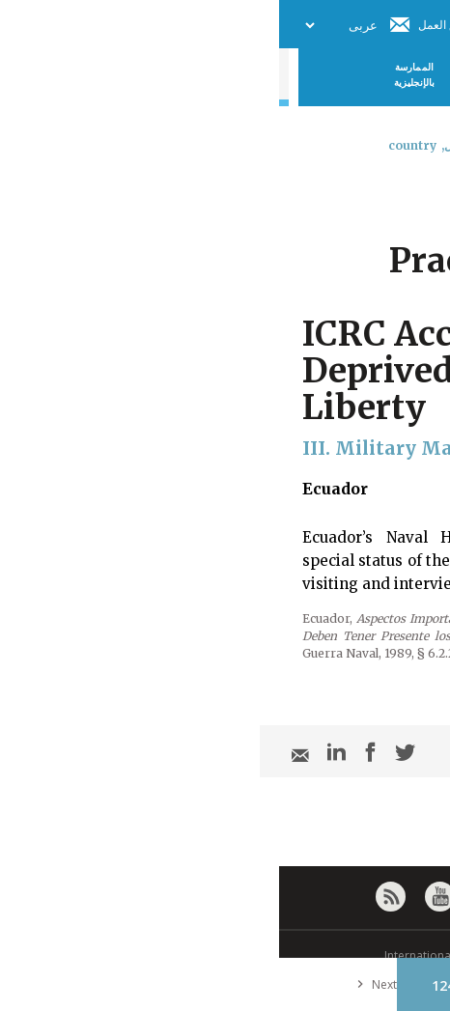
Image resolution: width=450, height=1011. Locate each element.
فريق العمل (167, 24)
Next (94, 984)
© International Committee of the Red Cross (225, 955)
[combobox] (418, 196)
